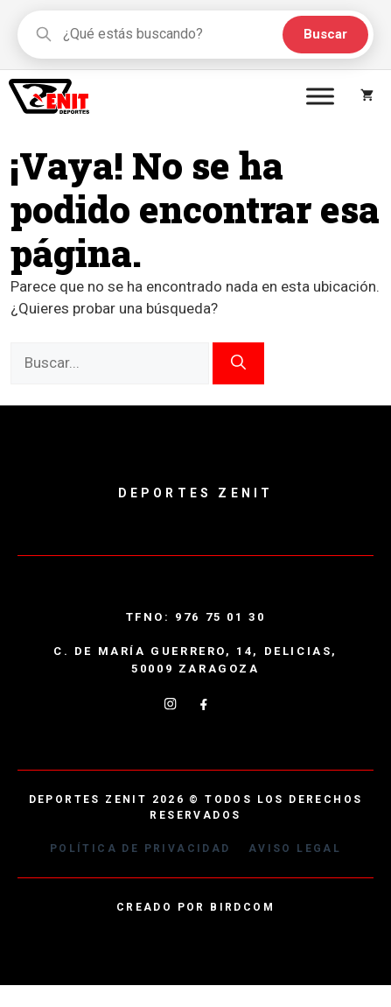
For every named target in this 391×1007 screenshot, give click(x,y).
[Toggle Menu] (320, 96)
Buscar (325, 34)
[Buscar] (238, 363)
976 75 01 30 (220, 616)
